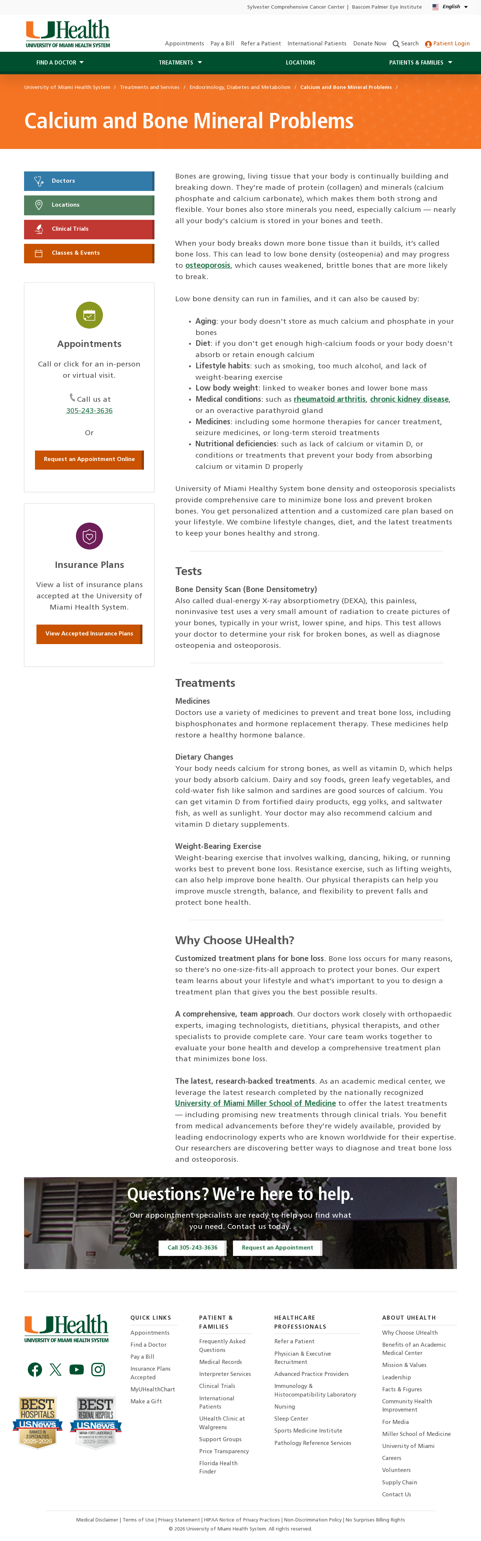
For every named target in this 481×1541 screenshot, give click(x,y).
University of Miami (408, 1446)
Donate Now (369, 44)
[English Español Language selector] (450, 7)
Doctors (54, 181)
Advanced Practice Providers (311, 1374)
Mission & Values (404, 1365)
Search (406, 44)
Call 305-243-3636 (193, 1248)
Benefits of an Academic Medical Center (414, 1349)
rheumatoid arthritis (330, 400)
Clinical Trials (61, 229)
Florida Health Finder (218, 1468)
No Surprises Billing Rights (375, 1520)
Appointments (184, 44)
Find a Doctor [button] (56, 63)
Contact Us (396, 1495)
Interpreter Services (225, 1374)
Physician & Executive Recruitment (302, 1358)
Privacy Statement (179, 1520)
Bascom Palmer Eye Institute (387, 7)
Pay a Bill (222, 44)
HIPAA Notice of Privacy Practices (242, 1520)
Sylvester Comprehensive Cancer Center (296, 7)
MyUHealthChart (152, 1390)
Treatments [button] (177, 63)
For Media (395, 1422)
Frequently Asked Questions (222, 1346)
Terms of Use (139, 1520)
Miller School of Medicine (416, 1434)
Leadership (396, 1378)
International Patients (316, 44)
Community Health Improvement (407, 1406)
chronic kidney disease (409, 400)
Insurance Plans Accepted (150, 1373)
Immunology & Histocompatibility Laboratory (315, 1391)
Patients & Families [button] (417, 63)
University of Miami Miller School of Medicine (255, 1104)
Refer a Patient (261, 44)
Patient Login (447, 44)
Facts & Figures (402, 1390)
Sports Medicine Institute (308, 1431)
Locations (300, 63)
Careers (391, 1458)
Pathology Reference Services (312, 1443)
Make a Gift (146, 1402)
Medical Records (220, 1362)
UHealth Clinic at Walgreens (222, 1423)
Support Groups (220, 1440)
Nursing (284, 1407)
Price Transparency (224, 1452)
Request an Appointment (277, 1248)
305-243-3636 (89, 411)
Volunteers (396, 1470)
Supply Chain (399, 1483)
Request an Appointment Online (89, 460)
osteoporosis (207, 266)
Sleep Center (291, 1419)
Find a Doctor (148, 1345)
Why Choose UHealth (410, 1333)
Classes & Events (66, 253)
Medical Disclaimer (98, 1520)
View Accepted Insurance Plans (89, 634)
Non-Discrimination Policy (313, 1520)
